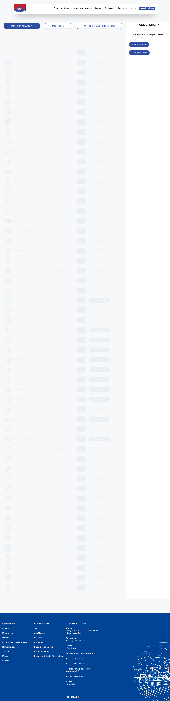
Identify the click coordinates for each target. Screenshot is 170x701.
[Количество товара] (81, 52)
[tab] (22, 26)
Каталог (98, 8)
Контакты (122, 8)
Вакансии (110, 8)
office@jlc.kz (71, 648)
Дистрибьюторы (83, 8)
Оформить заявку (139, 53)
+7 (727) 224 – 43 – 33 (75, 641)
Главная (58, 8)
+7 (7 (68, 658)
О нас (68, 8)
